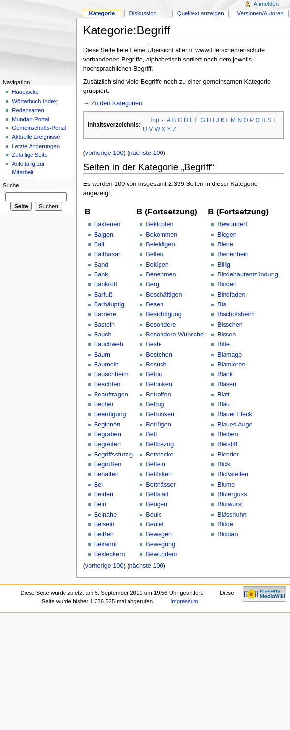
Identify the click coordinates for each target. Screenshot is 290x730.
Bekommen (161, 234)
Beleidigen (160, 244)
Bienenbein (233, 254)
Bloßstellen (232, 474)
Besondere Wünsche (175, 334)
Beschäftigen (164, 294)
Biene (225, 244)
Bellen (154, 254)
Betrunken (160, 414)
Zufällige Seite (30, 155)
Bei (98, 484)
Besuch (156, 364)
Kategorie (102, 13)
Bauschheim (111, 374)
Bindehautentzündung (247, 274)
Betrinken (159, 384)
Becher (104, 404)
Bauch (103, 334)
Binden (227, 284)
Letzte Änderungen (36, 146)
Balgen (104, 234)
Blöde (225, 524)
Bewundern (161, 554)
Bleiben (227, 434)
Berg (152, 284)
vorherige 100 (104, 153)
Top (154, 120)
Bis (221, 304)
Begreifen (107, 444)
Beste (153, 344)
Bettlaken (159, 474)
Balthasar (107, 254)
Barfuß (103, 294)
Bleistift (227, 444)
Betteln (155, 464)
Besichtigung (164, 314)
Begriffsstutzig (113, 454)
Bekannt (105, 544)
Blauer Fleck (234, 414)
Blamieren (231, 364)
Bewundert (232, 224)
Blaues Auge (234, 424)
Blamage (229, 354)
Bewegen (159, 534)
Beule (153, 514)
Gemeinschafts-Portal (39, 128)
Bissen (226, 334)
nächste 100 (146, 153)
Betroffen (158, 394)
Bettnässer (161, 484)
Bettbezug (160, 444)
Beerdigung (110, 414)
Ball (99, 244)
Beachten (107, 384)
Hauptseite (25, 92)
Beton (154, 374)
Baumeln (106, 364)
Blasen (226, 384)
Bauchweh (108, 344)
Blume (226, 484)
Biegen (227, 234)
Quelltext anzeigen (200, 13)
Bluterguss (232, 494)
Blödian (227, 534)
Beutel (154, 524)
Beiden (104, 494)
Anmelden (266, 4)
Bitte (223, 344)
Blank (225, 374)
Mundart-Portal (30, 119)
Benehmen (161, 274)
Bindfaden (231, 294)
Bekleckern (109, 554)
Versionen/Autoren (260, 13)
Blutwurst (230, 504)
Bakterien (107, 224)
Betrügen (158, 424)
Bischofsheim (235, 314)
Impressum (184, 601)
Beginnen (107, 424)
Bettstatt (157, 494)
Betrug (155, 404)
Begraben (107, 434)
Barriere (105, 314)
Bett (151, 434)
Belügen (157, 264)
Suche (11, 185)
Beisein (104, 524)
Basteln (104, 324)
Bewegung (160, 544)
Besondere (161, 324)
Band (101, 264)
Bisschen (229, 324)
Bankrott (105, 284)
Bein (100, 504)
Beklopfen (159, 224)
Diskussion (143, 13)
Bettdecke (159, 454)
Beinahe (105, 514)
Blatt (223, 394)
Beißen (104, 534)
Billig (223, 264)
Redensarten (28, 110)
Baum (102, 354)
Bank (101, 274)
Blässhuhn (231, 514)
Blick (223, 464)
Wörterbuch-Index (34, 101)
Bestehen (159, 354)
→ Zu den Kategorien (113, 103)
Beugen (156, 504)
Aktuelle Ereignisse (36, 137)
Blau (223, 404)
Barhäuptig (109, 304)
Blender (228, 454)
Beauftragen (111, 394)
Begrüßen (108, 464)
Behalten (106, 474)
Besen (154, 304)
